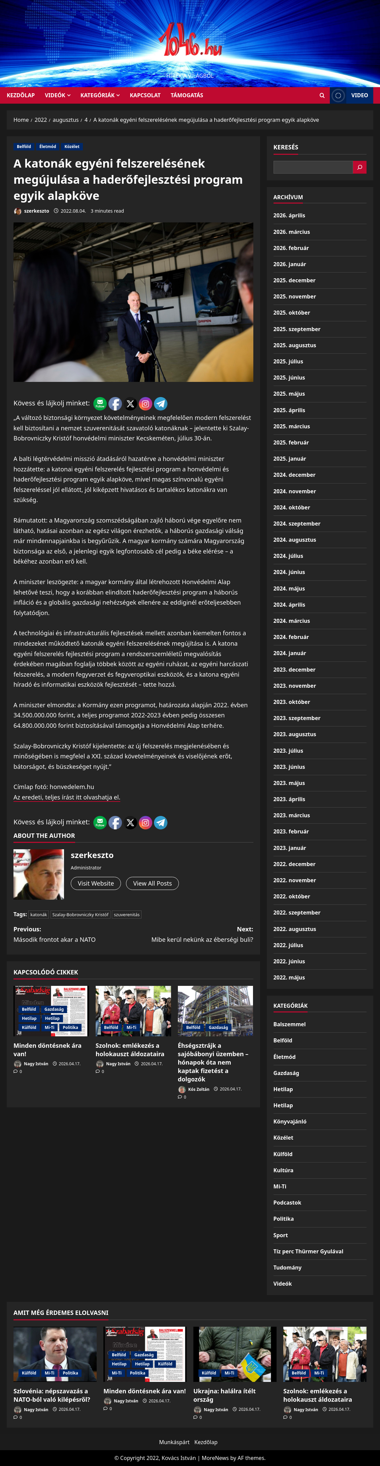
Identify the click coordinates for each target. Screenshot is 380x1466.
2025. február (291, 442)
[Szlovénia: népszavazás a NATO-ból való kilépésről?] (55, 1354)
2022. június (289, 961)
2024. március (292, 620)
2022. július (288, 945)
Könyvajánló (290, 1121)
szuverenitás (126, 914)
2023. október (292, 702)
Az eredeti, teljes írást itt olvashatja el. (66, 797)
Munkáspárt (174, 1442)
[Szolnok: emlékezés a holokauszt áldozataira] (133, 1011)
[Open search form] (322, 95)
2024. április (289, 604)
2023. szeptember (297, 718)
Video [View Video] (349, 95)
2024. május (289, 588)
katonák (38, 914)
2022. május (289, 977)
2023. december (295, 669)
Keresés (286, 147)
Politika (70, 1027)
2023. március (292, 815)
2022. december (295, 864)
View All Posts (152, 883)
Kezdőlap (206, 1442)
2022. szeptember (297, 912)
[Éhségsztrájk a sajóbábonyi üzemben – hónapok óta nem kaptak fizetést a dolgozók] (215, 1011)
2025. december (295, 280)
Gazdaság (54, 1009)
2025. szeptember (297, 329)
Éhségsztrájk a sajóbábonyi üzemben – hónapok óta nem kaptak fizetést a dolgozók (213, 1062)
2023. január (290, 848)
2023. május (289, 783)
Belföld (24, 146)
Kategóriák (98, 95)
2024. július (288, 556)
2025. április (289, 410)
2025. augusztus (295, 345)
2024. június (289, 572)
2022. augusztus (295, 929)
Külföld (29, 1027)
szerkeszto (31, 211)
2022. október (292, 896)
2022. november (295, 880)
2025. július (288, 361)
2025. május (289, 393)
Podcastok (288, 1202)
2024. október (292, 507)
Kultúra (284, 1170)
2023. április (289, 799)
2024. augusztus (295, 539)
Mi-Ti (50, 1027)
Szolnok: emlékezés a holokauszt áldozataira (130, 1049)
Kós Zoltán (194, 1089)
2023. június (289, 767)
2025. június (289, 377)
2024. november (295, 491)
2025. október (292, 312)
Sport (281, 1235)
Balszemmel (290, 1024)
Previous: (73, 934)
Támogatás (187, 95)
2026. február (291, 248)
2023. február (291, 831)
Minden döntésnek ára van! (144, 1391)
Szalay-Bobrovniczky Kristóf (80, 914)
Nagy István (30, 1064)
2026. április (289, 215)
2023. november (295, 685)
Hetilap (29, 1018)
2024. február (291, 637)
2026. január (290, 264)
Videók (55, 95)
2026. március (292, 232)
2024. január (290, 653)
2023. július (288, 750)
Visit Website (96, 883)
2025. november (295, 296)
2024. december (295, 474)
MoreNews (215, 1458)
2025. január (290, 458)
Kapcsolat (145, 95)
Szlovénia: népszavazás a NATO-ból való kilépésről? (51, 1395)
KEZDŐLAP (21, 95)
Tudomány (288, 1267)
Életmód (47, 146)
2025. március (292, 426)
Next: (193, 934)
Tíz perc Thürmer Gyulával (309, 1251)
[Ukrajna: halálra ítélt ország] (235, 1354)
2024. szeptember (297, 523)
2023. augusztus (295, 734)
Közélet (71, 146)
